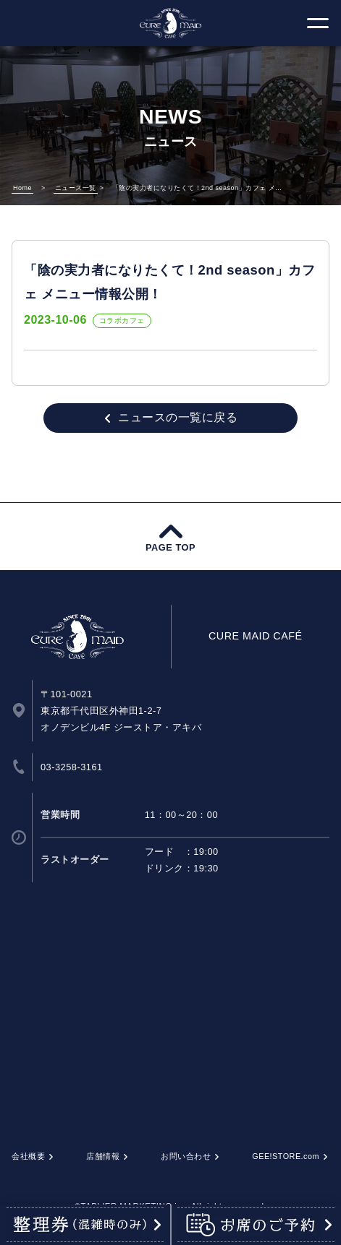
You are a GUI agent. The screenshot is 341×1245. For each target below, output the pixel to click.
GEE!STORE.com (285, 1156)
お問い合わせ (186, 1156)
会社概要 (28, 1156)
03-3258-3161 (72, 767)
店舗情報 (102, 1156)
